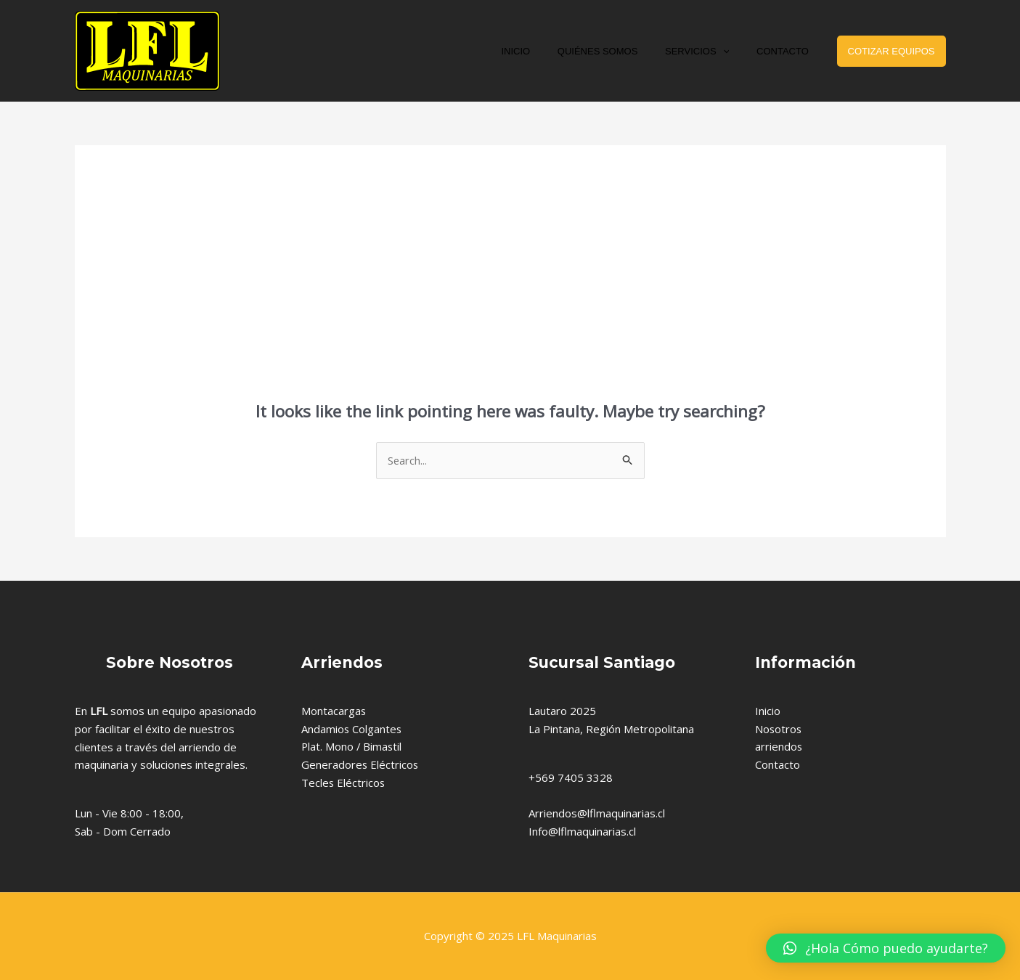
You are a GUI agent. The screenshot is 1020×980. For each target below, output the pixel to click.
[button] (885, 948)
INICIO (545, 51)
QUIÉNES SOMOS (619, 51)
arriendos (779, 747)
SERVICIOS (709, 51)
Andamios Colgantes (352, 729)
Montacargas (334, 710)
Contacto (777, 765)
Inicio (767, 710)
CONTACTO (787, 51)
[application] (735, 51)
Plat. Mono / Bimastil (352, 747)
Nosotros (779, 729)
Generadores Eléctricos (360, 765)
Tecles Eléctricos (343, 782)
